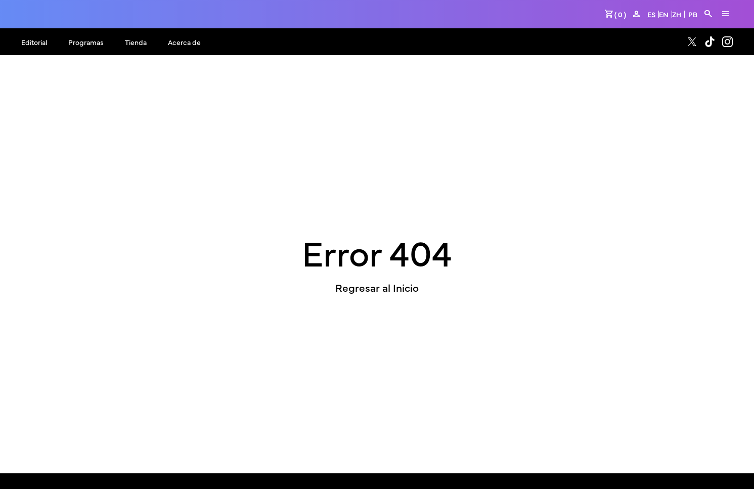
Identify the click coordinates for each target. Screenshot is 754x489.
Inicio (406, 287)
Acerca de (184, 42)
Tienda (136, 42)
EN (664, 14)
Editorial (34, 42)
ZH (676, 14)
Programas (86, 42)
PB (692, 14)
